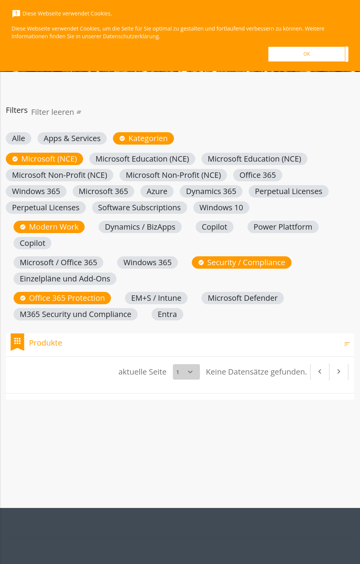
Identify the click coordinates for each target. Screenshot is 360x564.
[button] (18, 138)
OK (307, 54)
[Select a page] (186, 372)
